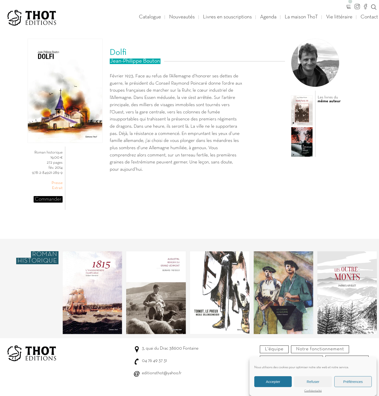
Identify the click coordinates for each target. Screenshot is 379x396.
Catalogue (150, 17)
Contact (369, 17)
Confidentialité (313, 393)
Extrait (57, 188)
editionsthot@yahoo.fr (162, 373)
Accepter (273, 383)
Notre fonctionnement (320, 349)
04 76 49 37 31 (154, 361)
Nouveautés (182, 17)
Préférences (353, 383)
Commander (48, 199)
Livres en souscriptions (227, 17)
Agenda (268, 17)
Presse (57, 183)
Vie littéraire (339, 17)
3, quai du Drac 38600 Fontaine (170, 348)
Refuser (313, 383)
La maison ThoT (301, 17)
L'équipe (274, 349)
